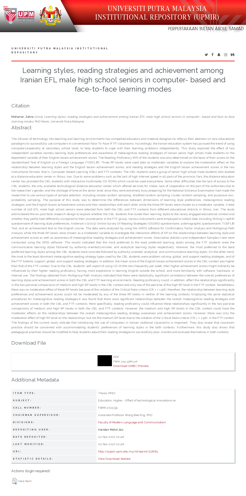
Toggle (7, 8)
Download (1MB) (124, 366)
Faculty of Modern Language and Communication (132, 422)
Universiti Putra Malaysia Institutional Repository (60, 50)
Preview (143, 366)
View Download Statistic (114, 458)
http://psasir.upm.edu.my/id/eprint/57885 (128, 451)
